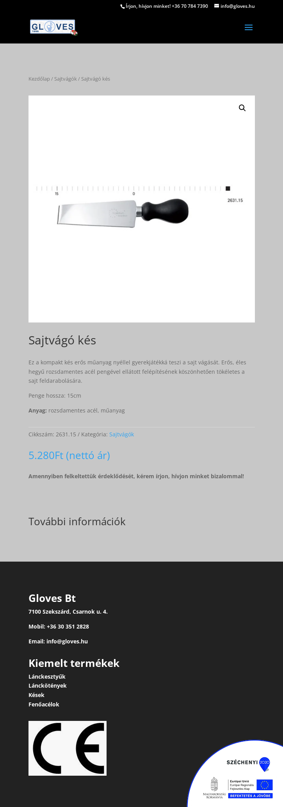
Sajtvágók (65, 78)
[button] (242, 108)
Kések (36, 695)
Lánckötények (47, 685)
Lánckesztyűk (47, 676)
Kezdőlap (39, 78)
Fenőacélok (43, 704)
